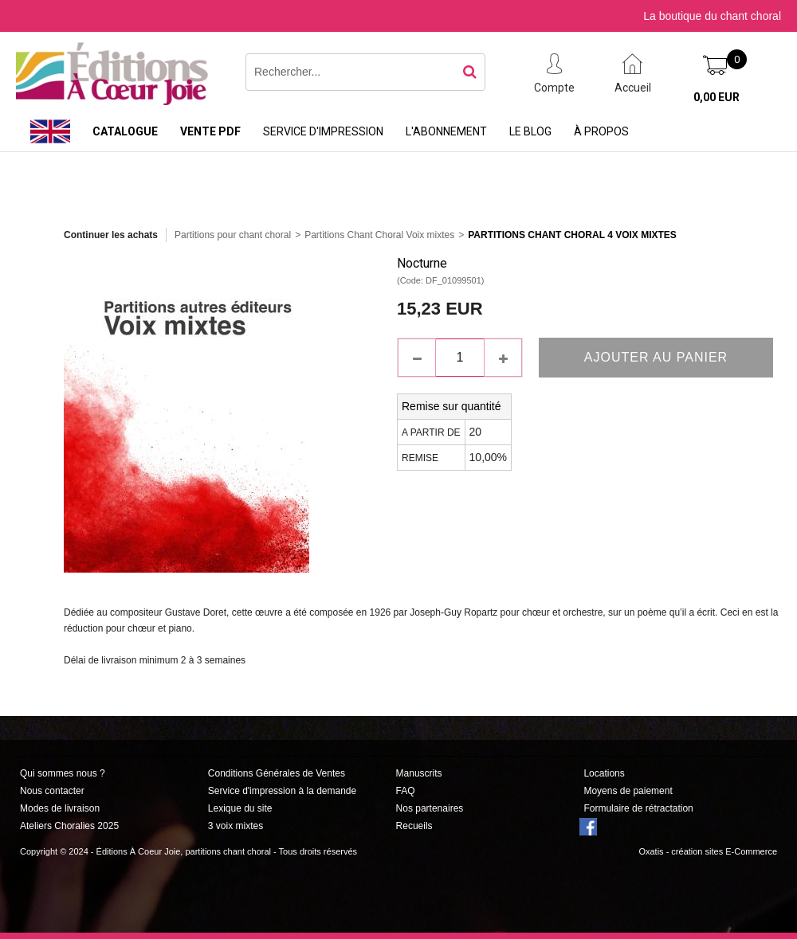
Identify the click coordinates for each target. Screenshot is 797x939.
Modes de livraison (60, 808)
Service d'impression (323, 131)
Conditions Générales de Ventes (276, 773)
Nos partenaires (430, 808)
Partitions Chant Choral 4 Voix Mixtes (572, 235)
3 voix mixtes (235, 825)
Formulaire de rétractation (638, 808)
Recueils (414, 825)
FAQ (405, 790)
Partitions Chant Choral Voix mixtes (379, 235)
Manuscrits (419, 773)
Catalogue (125, 131)
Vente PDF (210, 131)
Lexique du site (240, 808)
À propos (601, 131)
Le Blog (530, 131)
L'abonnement (446, 131)
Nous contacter (52, 790)
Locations (603, 773)
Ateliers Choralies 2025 (69, 825)
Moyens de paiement (627, 790)
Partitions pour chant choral (233, 235)
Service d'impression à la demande (282, 790)
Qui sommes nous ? (62, 773)
